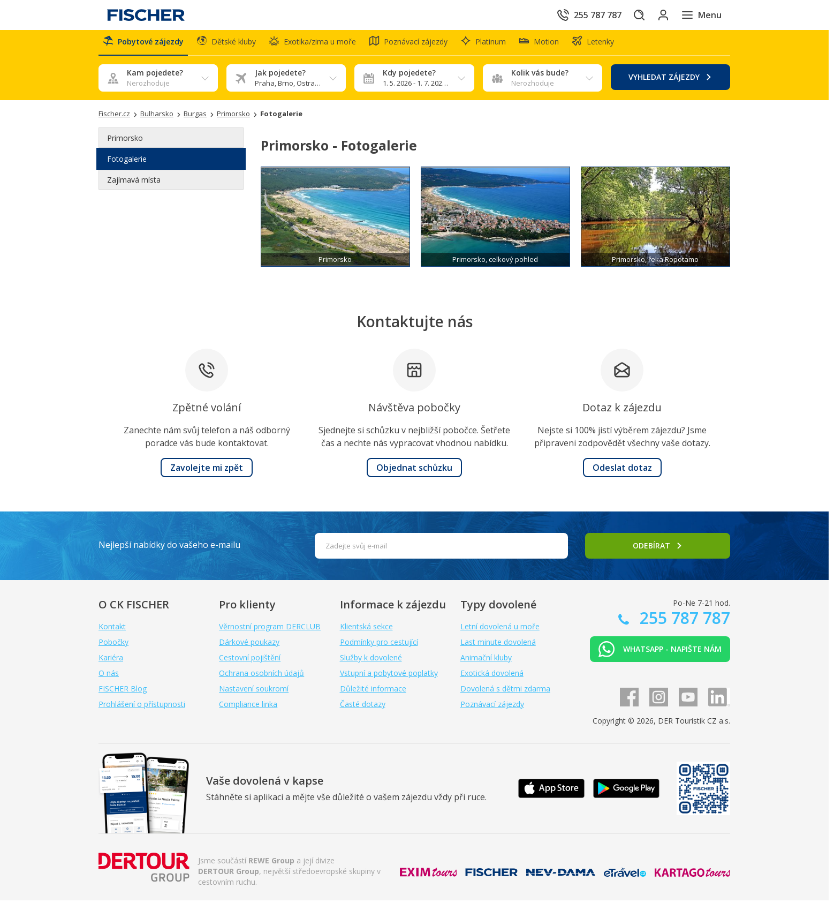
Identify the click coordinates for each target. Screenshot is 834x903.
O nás (108, 676)
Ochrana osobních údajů (261, 676)
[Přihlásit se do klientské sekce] (657, 15)
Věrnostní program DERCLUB (270, 629)
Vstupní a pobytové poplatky (389, 676)
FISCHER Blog (122, 691)
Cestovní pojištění (249, 660)
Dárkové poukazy (249, 644)
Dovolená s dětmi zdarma (505, 691)
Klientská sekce (366, 629)
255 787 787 (682, 620)
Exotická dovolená (492, 676)
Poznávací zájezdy (492, 707)
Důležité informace (373, 691)
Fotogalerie (127, 162)
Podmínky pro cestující (379, 644)
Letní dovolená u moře (500, 629)
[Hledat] (627, 15)
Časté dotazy (362, 707)
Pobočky (113, 644)
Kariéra (110, 660)
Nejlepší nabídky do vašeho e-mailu (169, 547)
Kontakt (112, 629)
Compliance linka (248, 707)
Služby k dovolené (371, 660)
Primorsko (125, 141)
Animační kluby (486, 660)
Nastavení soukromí (254, 691)
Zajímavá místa (134, 183)
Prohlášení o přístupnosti (141, 707)
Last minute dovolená (498, 644)
